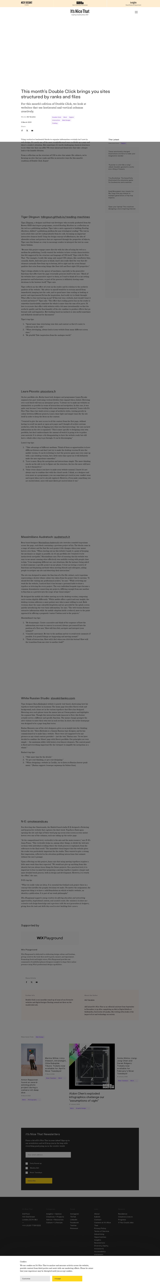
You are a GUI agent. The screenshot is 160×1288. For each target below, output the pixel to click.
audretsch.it (62, 536)
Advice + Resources (55, 1220)
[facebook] (22, 130)
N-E (69, 827)
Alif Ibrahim (31, 117)
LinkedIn (73, 1220)
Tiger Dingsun (27, 223)
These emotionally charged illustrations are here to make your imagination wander (121, 154)
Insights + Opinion (54, 1214)
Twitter (73, 1225)
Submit (97, 1217)
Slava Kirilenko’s (40, 704)
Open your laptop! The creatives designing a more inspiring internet (122, 208)
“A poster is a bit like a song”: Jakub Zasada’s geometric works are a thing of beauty (121, 167)
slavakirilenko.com (63, 698)
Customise (26, 1278)
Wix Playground (29, 949)
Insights (97, 1240)
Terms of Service (101, 1231)
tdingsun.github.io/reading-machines (65, 216)
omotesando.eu (37, 821)
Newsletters (99, 1243)
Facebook (74, 1222)
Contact (97, 1220)
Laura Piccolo (81, 397)
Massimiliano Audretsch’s (48, 543)
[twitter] (27, 130)
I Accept (57, 1278)
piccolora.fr (48, 391)
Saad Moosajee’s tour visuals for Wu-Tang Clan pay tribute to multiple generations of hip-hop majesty (121, 194)
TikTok (73, 1217)
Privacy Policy (100, 1228)
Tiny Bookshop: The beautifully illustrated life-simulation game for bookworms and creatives (120, 180)
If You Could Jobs (126, 1222)
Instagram (74, 1214)
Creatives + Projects (55, 1217)
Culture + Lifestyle (54, 1222)
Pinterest (74, 1228)
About (97, 1214)
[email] (32, 130)
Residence (122, 1214)
